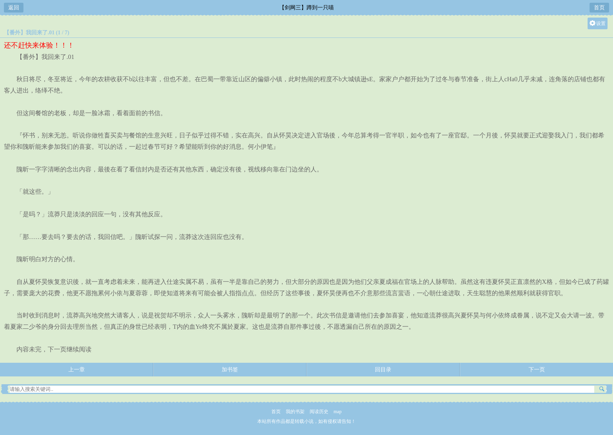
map (337, 411)
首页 (599, 8)
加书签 (230, 370)
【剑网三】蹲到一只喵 (306, 8)
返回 (13, 8)
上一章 (76, 370)
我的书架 (295, 411)
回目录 (383, 370)
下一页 (537, 370)
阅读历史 (319, 411)
